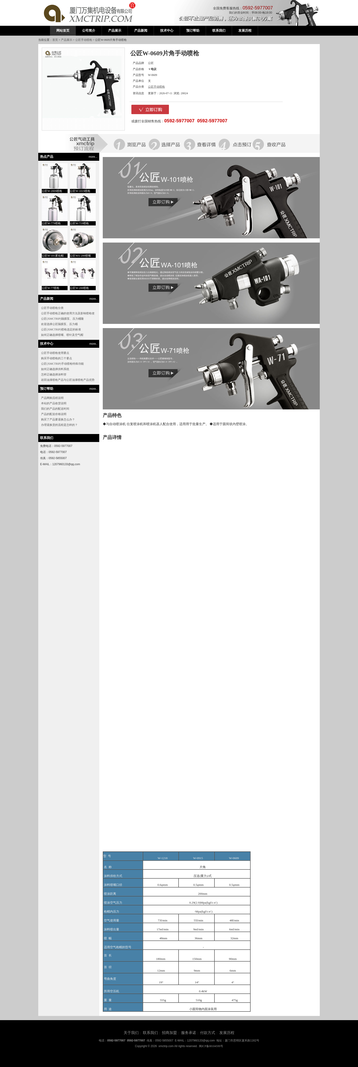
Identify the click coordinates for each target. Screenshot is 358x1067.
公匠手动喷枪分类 (52, 308)
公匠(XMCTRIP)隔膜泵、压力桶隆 (62, 318)
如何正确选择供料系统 (55, 369)
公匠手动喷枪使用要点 (55, 353)
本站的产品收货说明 (53, 403)
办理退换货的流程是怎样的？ (59, 425)
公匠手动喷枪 (83, 39)
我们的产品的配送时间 (55, 408)
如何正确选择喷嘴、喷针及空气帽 (62, 335)
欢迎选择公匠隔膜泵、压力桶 (59, 324)
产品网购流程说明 (52, 398)
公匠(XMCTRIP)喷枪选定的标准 (61, 329)
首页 (55, 39)
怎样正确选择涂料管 (53, 374)
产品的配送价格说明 (53, 414)
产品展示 (66, 39)
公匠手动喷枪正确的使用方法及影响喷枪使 (68, 313)
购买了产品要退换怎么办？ (58, 419)
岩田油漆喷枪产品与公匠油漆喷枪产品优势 (68, 380)
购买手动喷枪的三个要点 (56, 358)
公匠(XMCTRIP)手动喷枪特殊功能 (62, 363)
